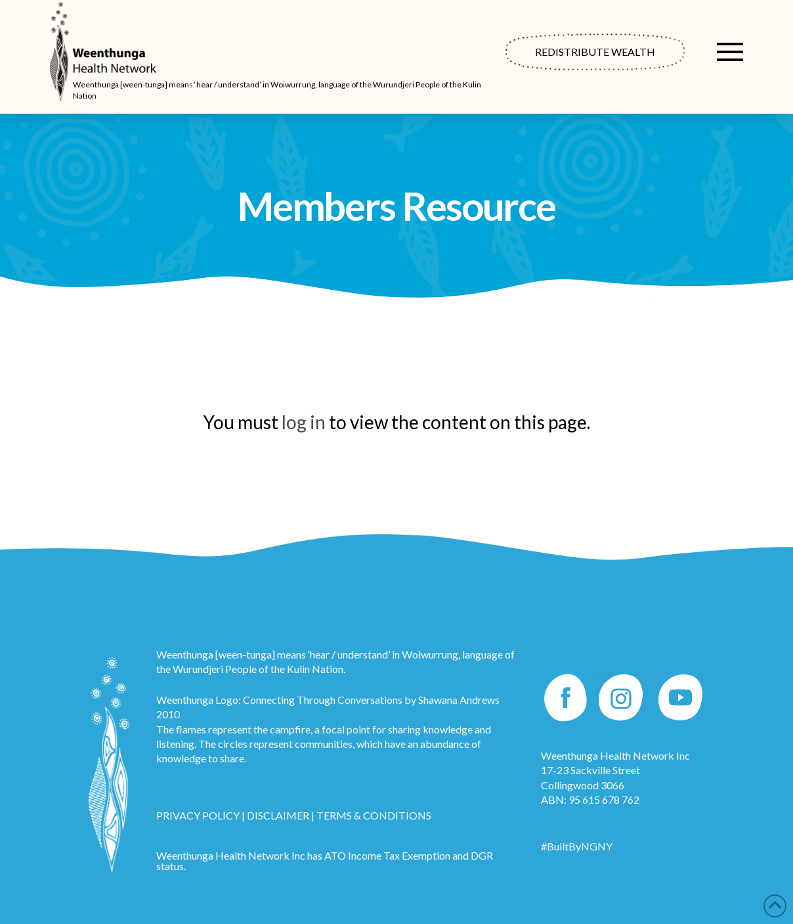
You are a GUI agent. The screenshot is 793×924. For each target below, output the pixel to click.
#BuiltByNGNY (576, 846)
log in (304, 422)
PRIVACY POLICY (198, 815)
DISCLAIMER (278, 815)
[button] (730, 52)
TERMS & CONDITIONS (373, 815)
